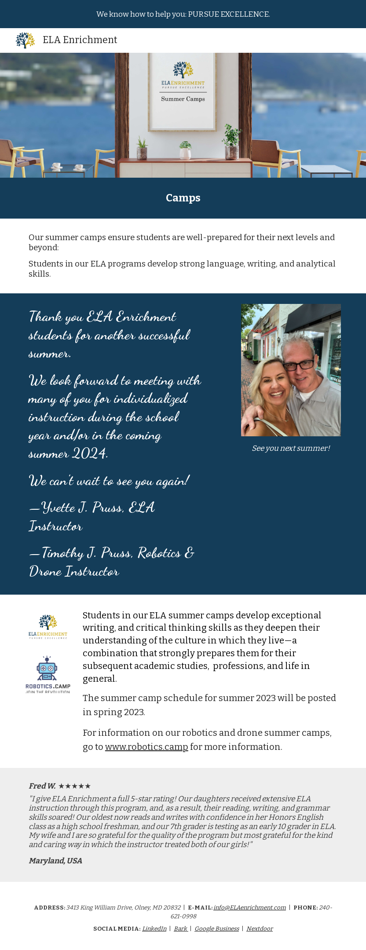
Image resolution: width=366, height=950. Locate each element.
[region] (183, 14)
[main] (183, 198)
